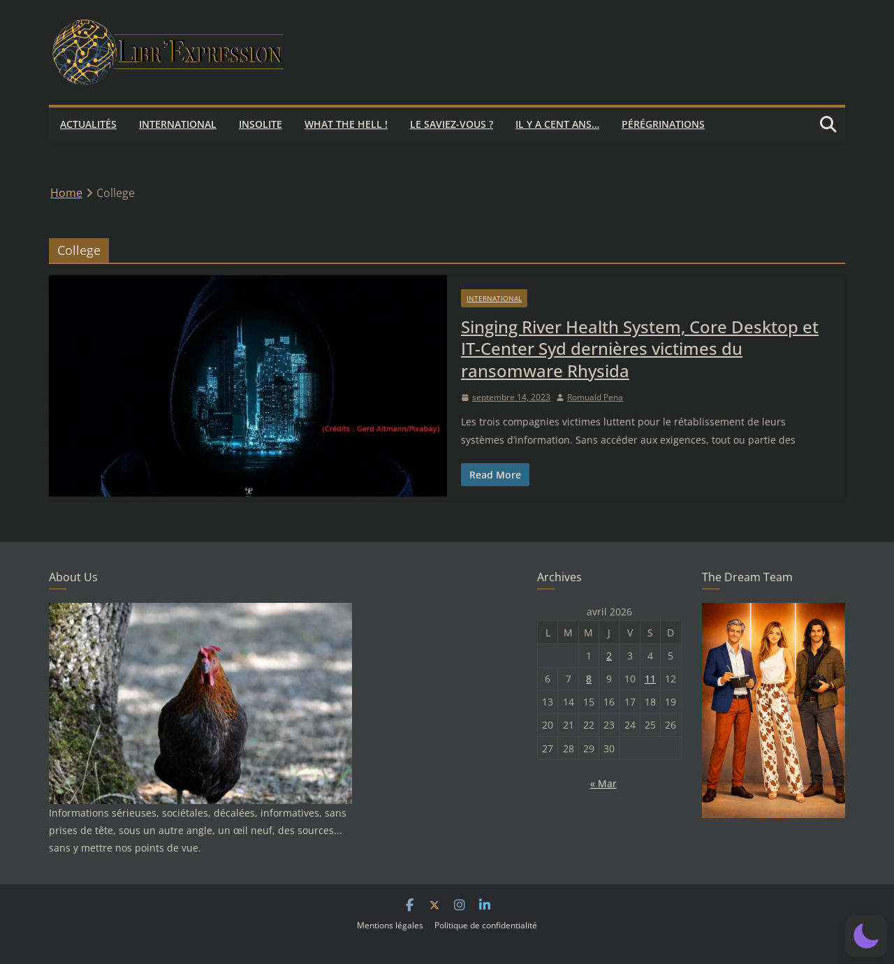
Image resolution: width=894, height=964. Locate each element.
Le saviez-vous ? (451, 124)
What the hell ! (346, 124)
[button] (866, 936)
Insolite (260, 124)
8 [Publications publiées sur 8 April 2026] (589, 678)
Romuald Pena (595, 397)
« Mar (603, 783)
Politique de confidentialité (485, 925)
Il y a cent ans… (557, 124)
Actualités (88, 124)
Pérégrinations (663, 124)
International (178, 124)
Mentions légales (390, 925)
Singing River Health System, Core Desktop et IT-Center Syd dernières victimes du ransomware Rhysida (640, 348)
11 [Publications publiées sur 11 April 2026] (650, 678)
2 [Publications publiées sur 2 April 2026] (609, 655)
